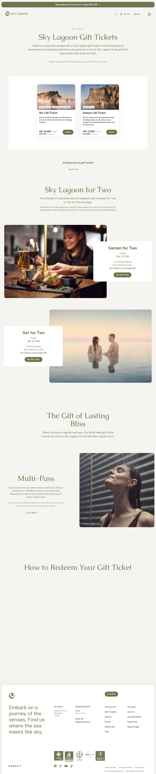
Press (108, 722)
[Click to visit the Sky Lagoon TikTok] (71, 766)
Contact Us (110, 707)
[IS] (125, 14)
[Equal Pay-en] (79, 756)
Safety (108, 717)
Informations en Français (135, 771)
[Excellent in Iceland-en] (89, 754)
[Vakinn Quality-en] (58, 756)
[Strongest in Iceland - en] (100, 756)
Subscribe (110, 727)
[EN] (128, 14)
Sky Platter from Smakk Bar (122, 268)
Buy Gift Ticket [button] (122, 275)
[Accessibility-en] (69, 756)
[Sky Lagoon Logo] (16, 13)
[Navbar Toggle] (149, 14)
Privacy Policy (140, 767)
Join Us (131, 712)
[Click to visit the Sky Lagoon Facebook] (55, 766)
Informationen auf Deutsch (114, 771)
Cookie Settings (110, 767)
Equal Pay (132, 722)
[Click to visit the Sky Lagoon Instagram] (60, 766)
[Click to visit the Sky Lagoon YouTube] (66, 766)
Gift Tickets (111, 712)
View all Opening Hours (82, 720)
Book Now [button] (111, 694)
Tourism (131, 707)
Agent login (133, 727)
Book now (73, 169)
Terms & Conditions (125, 767)
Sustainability (134, 717)
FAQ (107, 731)
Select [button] (68, 132)
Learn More (31, 513)
